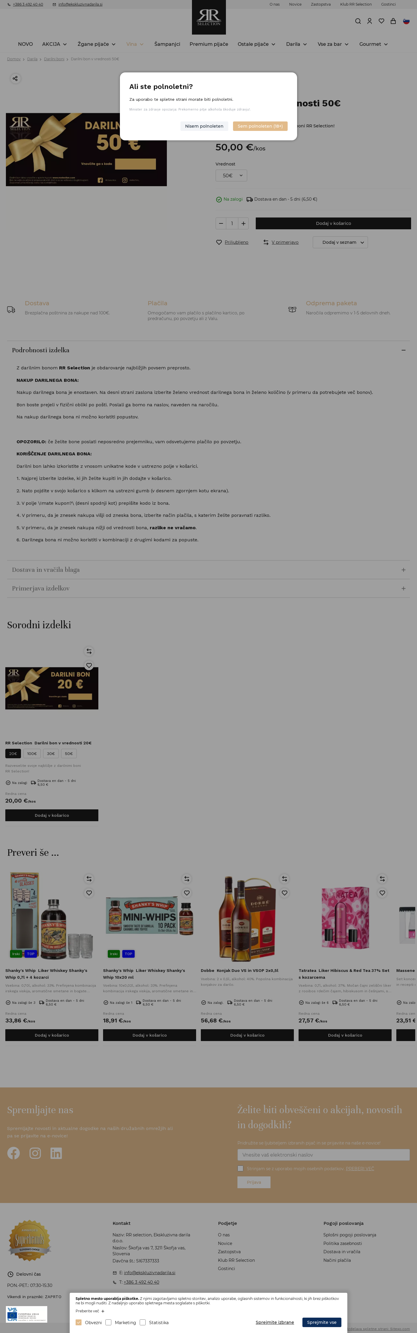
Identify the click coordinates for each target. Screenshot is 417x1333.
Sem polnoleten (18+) (260, 126)
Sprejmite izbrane (275, 1322)
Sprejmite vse (322, 1322)
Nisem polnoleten (204, 126)
